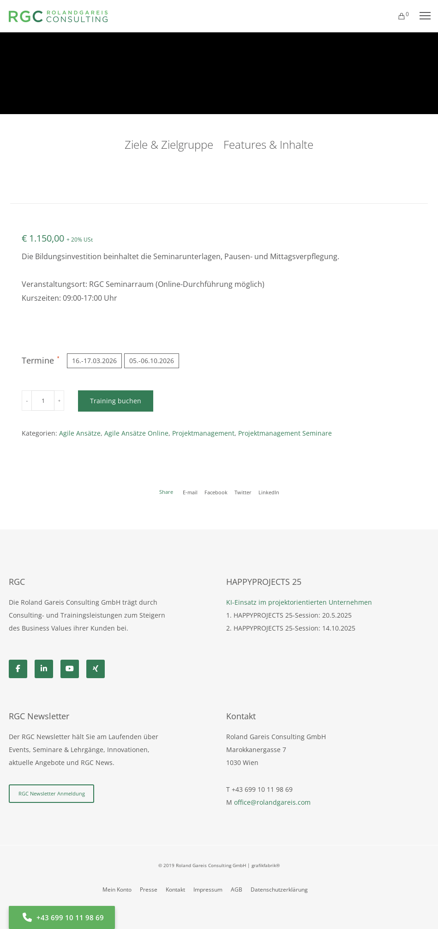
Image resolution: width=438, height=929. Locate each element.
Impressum (207, 889)
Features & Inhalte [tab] (268, 144)
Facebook (216, 492)
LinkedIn (268, 492)
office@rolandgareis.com (272, 802)
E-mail (190, 492)
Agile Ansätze (80, 433)
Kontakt (175, 889)
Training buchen (114, 400)
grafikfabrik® (266, 865)
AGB (236, 889)
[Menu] (421, 16)
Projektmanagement (203, 433)
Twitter (243, 492)
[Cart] (397, 16)
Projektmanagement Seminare (285, 433)
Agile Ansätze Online (136, 433)
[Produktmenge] (42, 400)
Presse (148, 889)
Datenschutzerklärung (279, 889)
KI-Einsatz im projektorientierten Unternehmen (299, 602)
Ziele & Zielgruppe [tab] (169, 144)
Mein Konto (117, 889)
